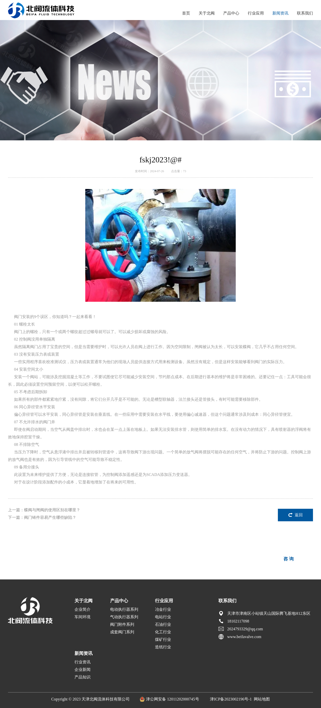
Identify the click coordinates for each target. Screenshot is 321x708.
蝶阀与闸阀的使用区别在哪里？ (52, 510)
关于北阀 (207, 13)
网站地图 (262, 699)
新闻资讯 (280, 13)
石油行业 (163, 624)
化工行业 (163, 632)
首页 (186, 13)
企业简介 (82, 609)
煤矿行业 (163, 639)
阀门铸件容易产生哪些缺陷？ (50, 517)
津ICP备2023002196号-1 (231, 699)
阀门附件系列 (122, 624)
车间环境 (82, 617)
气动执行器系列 (124, 617)
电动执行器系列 (124, 609)
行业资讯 (82, 662)
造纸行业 (163, 647)
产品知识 (82, 677)
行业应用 (256, 13)
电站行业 (163, 617)
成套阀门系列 (122, 632)
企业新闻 (82, 669)
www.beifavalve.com (244, 637)
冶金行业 (163, 609)
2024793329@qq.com (245, 629)
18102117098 (238, 621)
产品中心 (231, 13)
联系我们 (305, 13)
